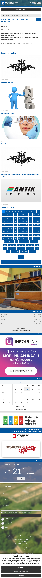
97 (20, 242)
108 (32, 245)
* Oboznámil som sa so (17, 512)
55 (11, 228)
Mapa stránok (17, 539)
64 (8, 232)
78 (23, 235)
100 (32, 242)
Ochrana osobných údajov (21, 543)
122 (26, 252)
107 (28, 245)
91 (34, 238)
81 (34, 235)
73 (4, 235)
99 (28, 242)
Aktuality (8, 15)
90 (30, 238)
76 (15, 235)
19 (26, 215)
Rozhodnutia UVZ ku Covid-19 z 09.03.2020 (23, 15)
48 (23, 225)
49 (26, 225)
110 (5, 248)
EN (35, 2)
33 (4, 222)
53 (4, 228)
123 (31, 252)
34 (8, 222)
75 (11, 235)
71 (34, 232)
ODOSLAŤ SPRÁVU (21, 515)
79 (26, 235)
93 (5, 242)
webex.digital (24, 550)
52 (38, 225)
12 (38, 212)
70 (30, 232)
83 (4, 238)
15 (11, 215)
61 (34, 228)
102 (5, 245)
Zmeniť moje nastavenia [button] (21, 571)
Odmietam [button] (21, 575)
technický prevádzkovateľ (21, 548)
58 (23, 228)
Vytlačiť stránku (24, 539)
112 (14, 248)
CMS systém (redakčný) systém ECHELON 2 (18, 553)
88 (23, 238)
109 (37, 245)
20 (30, 215)
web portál (30, 553)
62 (38, 228)
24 (8, 218)
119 (13, 252)
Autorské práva (27, 541)
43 (4, 225)
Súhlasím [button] (21, 568)
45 (11, 225)
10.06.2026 (5, 204)
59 (26, 228)
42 (38, 222)
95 (12, 242)
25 (11, 218)
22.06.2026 (5, 141)
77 (19, 235)
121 (22, 252)
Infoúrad (38, 334)
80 (30, 235)
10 (31, 212)
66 (15, 232)
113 (19, 248)
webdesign (17, 550)
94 (9, 242)
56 (15, 228)
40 (30, 222)
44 (8, 225)
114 (23, 248)
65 (11, 232)
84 (8, 238)
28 (23, 218)
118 (8, 252)
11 (34, 212)
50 (30, 225)
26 (15, 218)
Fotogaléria (37, 266)
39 (26, 222)
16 (15, 215)
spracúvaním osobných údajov (24, 512)
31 (34, 218)
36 (15, 222)
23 (4, 218)
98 (24, 242)
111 (10, 248)
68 (23, 232)
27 (19, 218)
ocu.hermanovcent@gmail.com (21, 330)
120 (17, 252)
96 (16, 242)
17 (19, 215)
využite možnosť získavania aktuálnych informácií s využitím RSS (21, 536)
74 (8, 235)
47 (19, 225)
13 (4, 215)
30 (30, 218)
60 (30, 228)
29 (26, 218)
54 (8, 228)
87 (19, 238)
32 (38, 218)
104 (14, 245)
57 (19, 228)
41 (34, 222)
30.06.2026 (5, 110)
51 (34, 225)
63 (4, 232)
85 (11, 238)
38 (23, 222)
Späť (38, 20)
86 (15, 238)
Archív (21, 257)
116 (32, 248)
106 (23, 245)
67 (19, 232)
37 (19, 222)
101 (36, 242)
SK (33, 2)
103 (10, 245)
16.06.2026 (5, 171)
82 (38, 235)
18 (23, 215)
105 (19, 245)
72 (38, 232)
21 (34, 215)
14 (8, 215)
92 (38, 238)
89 (26, 238)
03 (27, 389)
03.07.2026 (5, 79)
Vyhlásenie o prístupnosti (17, 541)
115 (28, 248)
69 (26, 232)
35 (11, 222)
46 (15, 225)
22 (38, 215)
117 (37, 248)
